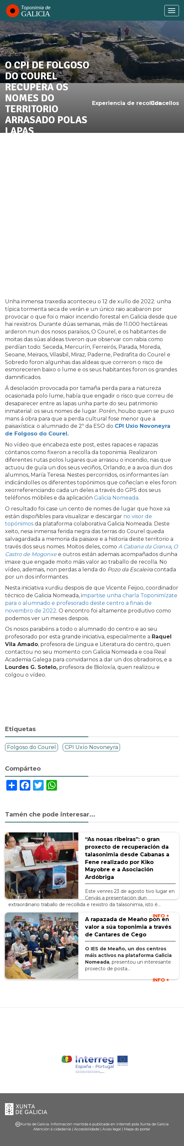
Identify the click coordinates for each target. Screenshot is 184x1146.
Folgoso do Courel (31, 747)
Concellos (165, 103)
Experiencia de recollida (127, 103)
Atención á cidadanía (52, 1129)
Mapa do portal (137, 1129)
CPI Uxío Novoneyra (91, 747)
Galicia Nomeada (116, 498)
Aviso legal (111, 1129)
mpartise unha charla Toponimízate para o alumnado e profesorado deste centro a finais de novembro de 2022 (91, 603)
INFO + (161, 980)
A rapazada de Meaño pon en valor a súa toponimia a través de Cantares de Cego (128, 927)
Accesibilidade (86, 1129)
